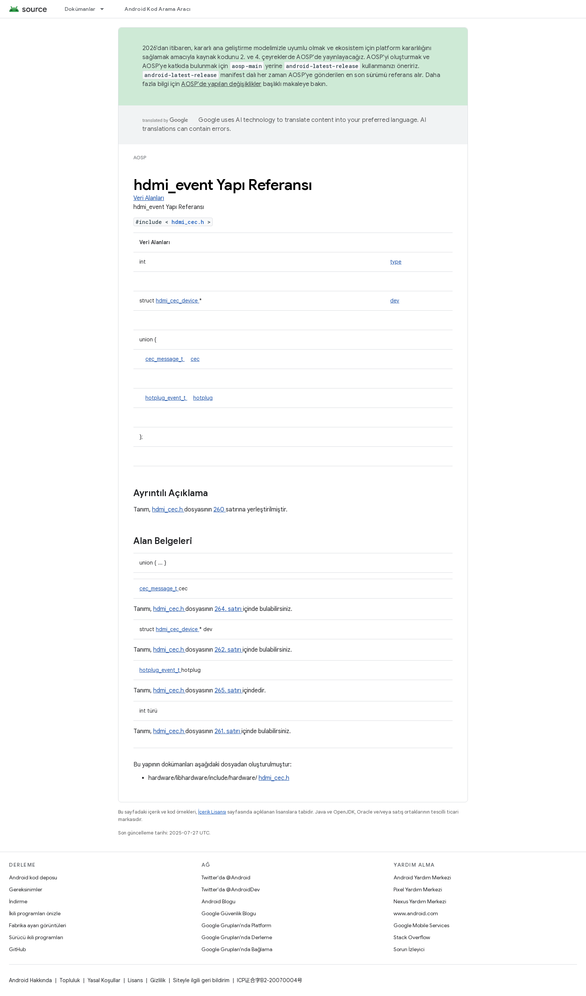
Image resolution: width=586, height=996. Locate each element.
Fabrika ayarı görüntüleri (37, 925)
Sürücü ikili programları (36, 937)
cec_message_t (165, 359)
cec (195, 359)
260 (219, 509)
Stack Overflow (412, 937)
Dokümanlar (80, 9)
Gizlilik (158, 980)
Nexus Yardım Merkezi (420, 901)
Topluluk (69, 980)
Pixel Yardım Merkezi (418, 889)
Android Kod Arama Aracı (157, 9)
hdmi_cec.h (189, 221)
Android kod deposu (33, 877)
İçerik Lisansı (212, 812)
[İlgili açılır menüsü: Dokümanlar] (105, 9)
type (395, 261)
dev (394, 300)
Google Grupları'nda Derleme (236, 937)
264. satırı (229, 609)
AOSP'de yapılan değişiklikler (221, 84)
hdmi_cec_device (177, 300)
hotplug (203, 397)
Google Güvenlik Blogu (228, 913)
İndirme (18, 901)
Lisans (135, 980)
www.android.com (416, 913)
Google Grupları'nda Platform (236, 925)
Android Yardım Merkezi (422, 877)
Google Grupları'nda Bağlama (236, 949)
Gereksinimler (25, 889)
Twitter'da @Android (225, 877)
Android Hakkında (30, 980)
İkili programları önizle (35, 913)
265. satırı (229, 690)
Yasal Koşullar (103, 980)
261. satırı (228, 731)
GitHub (17, 949)
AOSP (139, 157)
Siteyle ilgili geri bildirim (201, 980)
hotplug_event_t (166, 397)
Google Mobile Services (421, 925)
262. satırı (229, 650)
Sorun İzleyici (409, 949)
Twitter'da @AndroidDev (230, 889)
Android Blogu (218, 901)
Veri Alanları (148, 198)
